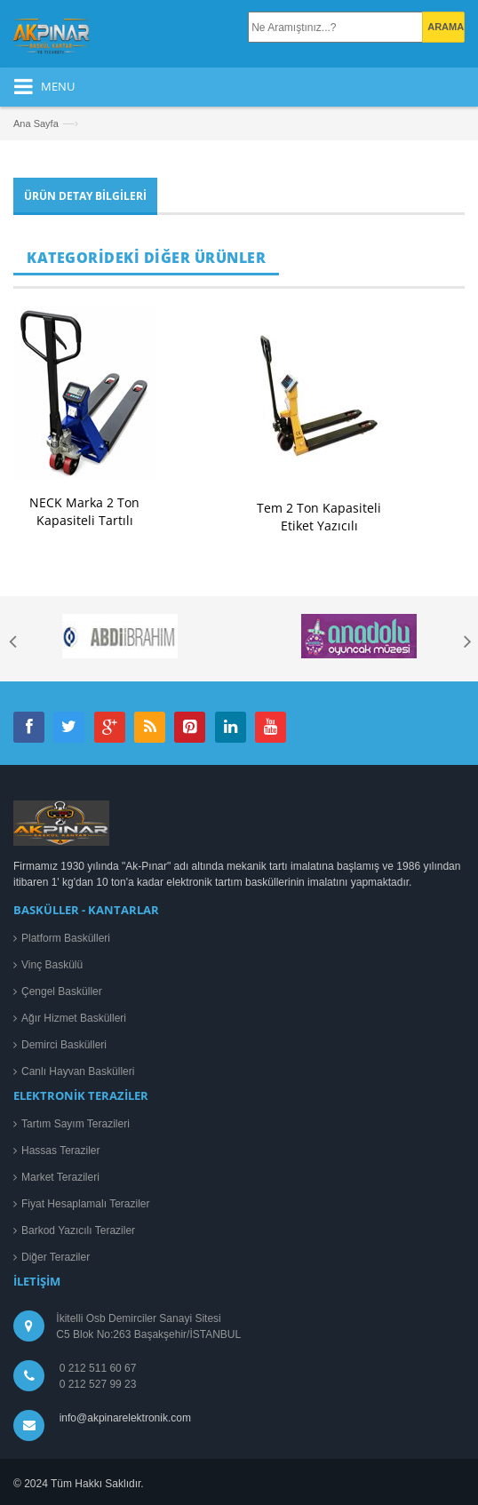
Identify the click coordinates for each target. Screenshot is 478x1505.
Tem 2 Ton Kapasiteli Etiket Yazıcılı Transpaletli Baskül (319, 525)
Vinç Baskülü (52, 965)
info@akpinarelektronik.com (125, 1418)
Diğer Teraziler (55, 1257)
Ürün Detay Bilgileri (85, 195)
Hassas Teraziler (60, 1150)
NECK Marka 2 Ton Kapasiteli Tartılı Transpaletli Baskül (84, 520)
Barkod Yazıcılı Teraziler (78, 1230)
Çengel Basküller (61, 991)
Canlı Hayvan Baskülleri (77, 1071)
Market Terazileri (60, 1177)
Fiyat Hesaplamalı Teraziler (85, 1204)
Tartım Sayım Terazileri (75, 1124)
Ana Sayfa (36, 123)
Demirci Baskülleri (64, 1045)
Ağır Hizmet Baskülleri (73, 1018)
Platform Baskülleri (65, 938)
